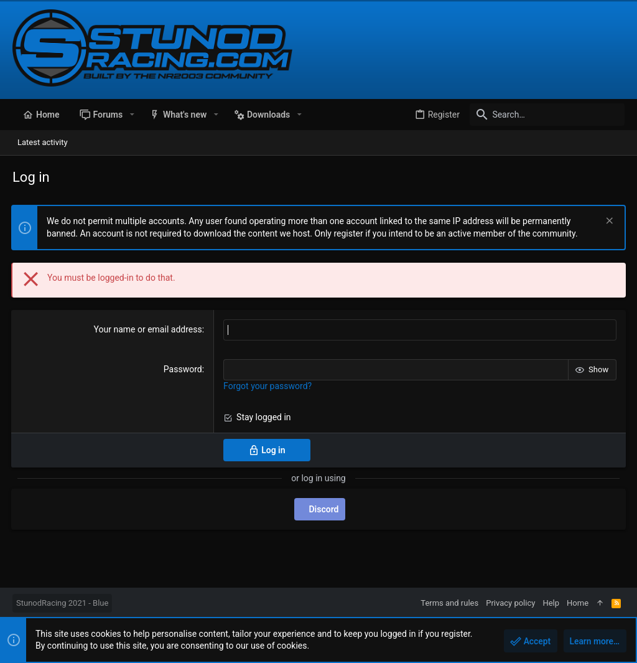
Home (577, 603)
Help (550, 603)
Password (183, 369)
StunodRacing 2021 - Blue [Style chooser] (62, 603)
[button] (131, 114)
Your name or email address (148, 329)
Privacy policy (510, 603)
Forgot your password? (268, 386)
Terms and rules (449, 603)
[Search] (547, 114)
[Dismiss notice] (607, 221)
